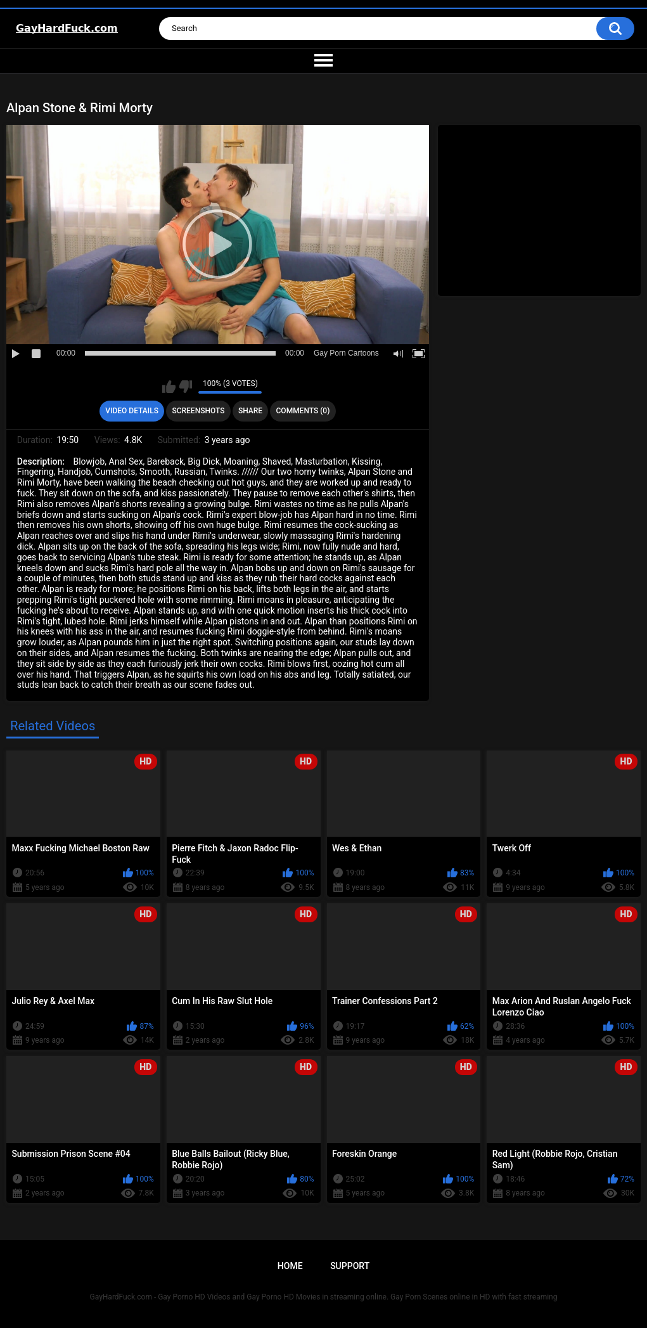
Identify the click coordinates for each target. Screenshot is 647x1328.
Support (349, 1266)
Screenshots (198, 410)
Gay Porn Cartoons (346, 353)
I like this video (169, 386)
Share (250, 410)
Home (290, 1266)
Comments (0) (303, 410)
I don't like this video (185, 386)
